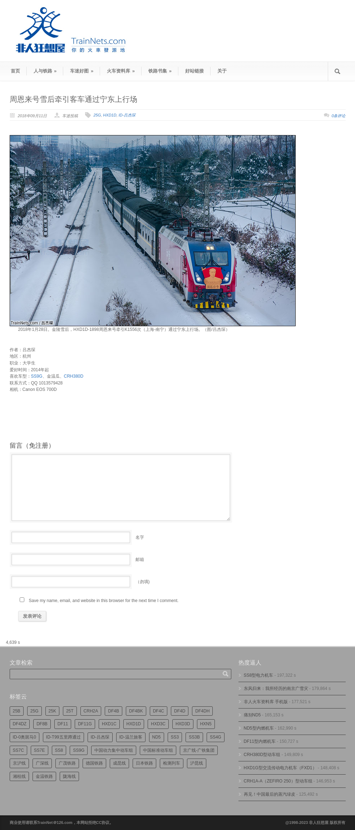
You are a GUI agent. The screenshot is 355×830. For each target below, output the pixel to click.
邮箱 (139, 559)
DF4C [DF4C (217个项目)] (158, 711)
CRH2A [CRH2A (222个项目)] (91, 711)
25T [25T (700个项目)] (70, 711)
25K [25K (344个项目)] (52, 711)
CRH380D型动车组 (262, 754)
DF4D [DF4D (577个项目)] (179, 711)
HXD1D (109, 115)
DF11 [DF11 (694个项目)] (63, 723)
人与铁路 (45, 71)
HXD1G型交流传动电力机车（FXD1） (280, 767)
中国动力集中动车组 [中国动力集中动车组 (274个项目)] (113, 750)
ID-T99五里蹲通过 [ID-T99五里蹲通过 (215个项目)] (63, 737)
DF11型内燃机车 (260, 741)
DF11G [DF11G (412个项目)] (85, 723)
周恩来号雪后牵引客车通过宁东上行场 (73, 99)
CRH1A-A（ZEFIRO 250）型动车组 (278, 781)
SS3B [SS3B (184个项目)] (194, 737)
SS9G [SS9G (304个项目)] (78, 750)
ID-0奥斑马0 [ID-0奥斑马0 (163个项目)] (24, 737)
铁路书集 (160, 71)
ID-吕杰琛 (127, 115)
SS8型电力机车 (258, 675)
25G (97, 115)
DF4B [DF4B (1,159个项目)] (113, 711)
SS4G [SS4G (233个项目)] (215, 737)
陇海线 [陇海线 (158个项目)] (69, 776)
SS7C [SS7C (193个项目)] (18, 750)
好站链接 (194, 71)
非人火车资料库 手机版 (266, 701)
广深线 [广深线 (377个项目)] (42, 763)
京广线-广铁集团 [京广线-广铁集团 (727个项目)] (199, 750)
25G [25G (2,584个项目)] (34, 711)
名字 (139, 537)
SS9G (37, 376)
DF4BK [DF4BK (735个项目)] (136, 711)
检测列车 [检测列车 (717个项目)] (171, 763)
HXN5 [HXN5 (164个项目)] (206, 723)
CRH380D (74, 376)
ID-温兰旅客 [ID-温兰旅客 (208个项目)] (130, 737)
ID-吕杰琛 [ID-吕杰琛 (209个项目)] (100, 737)
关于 (222, 71)
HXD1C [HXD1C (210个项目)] (109, 723)
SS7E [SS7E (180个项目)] (39, 750)
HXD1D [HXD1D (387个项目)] (134, 723)
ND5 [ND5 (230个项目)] (156, 737)
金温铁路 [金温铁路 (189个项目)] (44, 776)
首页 (15, 71)
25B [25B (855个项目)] (16, 711)
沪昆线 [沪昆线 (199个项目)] (196, 763)
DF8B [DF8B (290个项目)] (42, 723)
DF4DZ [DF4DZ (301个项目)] (20, 723)
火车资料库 (121, 71)
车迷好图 (81, 71)
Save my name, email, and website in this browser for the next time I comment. (104, 600)
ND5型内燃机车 (259, 728)
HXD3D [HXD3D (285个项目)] (183, 723)
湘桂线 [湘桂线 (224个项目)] (19, 776)
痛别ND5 (252, 714)
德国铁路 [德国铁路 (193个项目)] (94, 763)
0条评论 (338, 116)
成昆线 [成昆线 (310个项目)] (119, 763)
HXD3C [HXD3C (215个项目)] (158, 723)
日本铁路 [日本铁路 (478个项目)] (144, 763)
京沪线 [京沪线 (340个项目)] (19, 763)
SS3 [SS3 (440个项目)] (175, 737)
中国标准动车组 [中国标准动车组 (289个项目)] (158, 750)
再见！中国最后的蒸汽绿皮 (269, 794)
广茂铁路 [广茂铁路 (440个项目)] (67, 763)
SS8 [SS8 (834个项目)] (59, 750)
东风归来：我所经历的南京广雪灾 (276, 688)
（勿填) (142, 581)
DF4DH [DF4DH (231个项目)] (202, 711)
